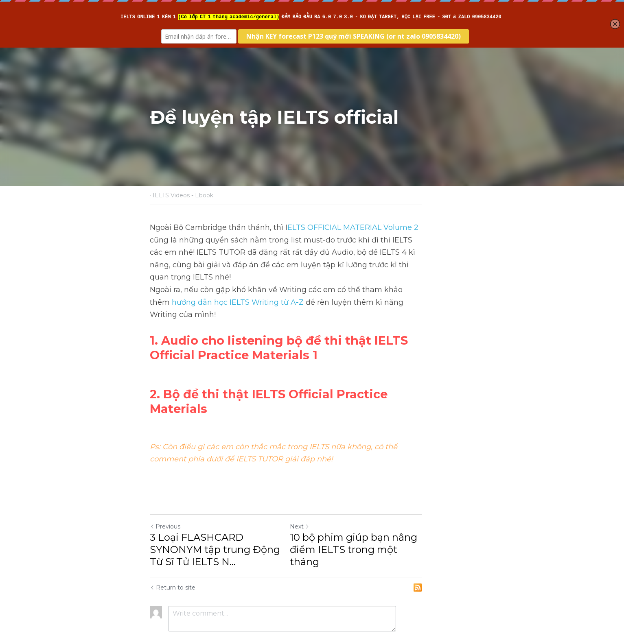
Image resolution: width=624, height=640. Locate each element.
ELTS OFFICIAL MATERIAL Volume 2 (353, 227)
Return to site (173, 548)
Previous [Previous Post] (165, 487)
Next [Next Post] (326, 487)
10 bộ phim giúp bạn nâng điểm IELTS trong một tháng (394, 504)
